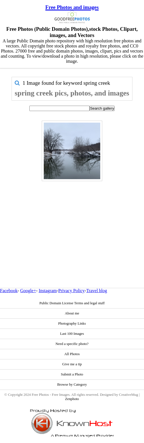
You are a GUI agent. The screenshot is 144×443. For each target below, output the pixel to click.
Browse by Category (72, 384)
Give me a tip (72, 364)
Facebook (9, 290)
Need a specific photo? (72, 344)
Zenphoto (72, 399)
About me (72, 313)
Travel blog (96, 290)
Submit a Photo (72, 374)
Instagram (48, 290)
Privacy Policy (71, 290)
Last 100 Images (72, 334)
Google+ (28, 290)
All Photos (72, 354)
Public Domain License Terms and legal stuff (71, 303)
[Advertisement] (72, 222)
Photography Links (72, 323)
